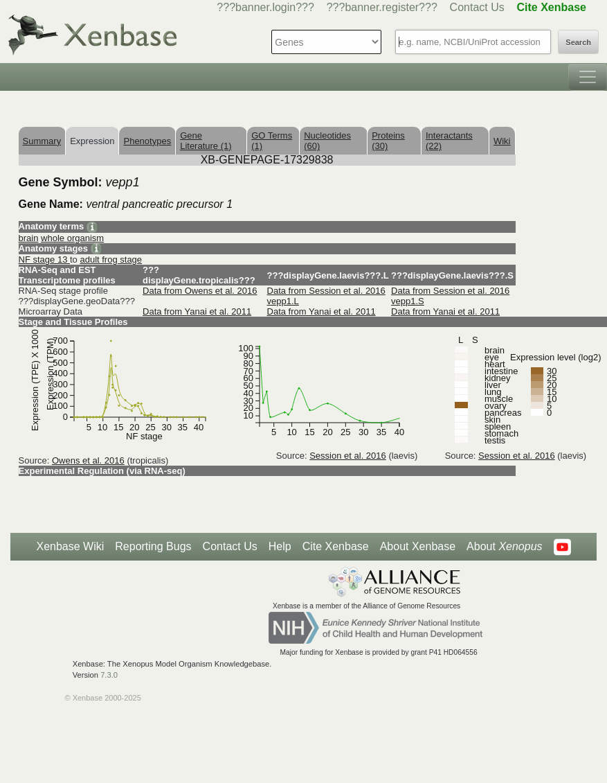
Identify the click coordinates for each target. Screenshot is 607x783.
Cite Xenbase (335, 546)
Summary (42, 141)
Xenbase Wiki (70, 546)
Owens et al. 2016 (88, 460)
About (504, 546)
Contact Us (477, 7)
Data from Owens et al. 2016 (200, 290)
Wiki (502, 141)
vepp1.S (407, 301)
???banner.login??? (265, 7)
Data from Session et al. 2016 (326, 290)
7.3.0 (109, 675)
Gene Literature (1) (205, 140)
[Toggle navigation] (587, 77)
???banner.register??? (382, 7)
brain (29, 238)
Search (578, 42)
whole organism (72, 238)
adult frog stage (111, 259)
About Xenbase (417, 546)
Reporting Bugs (153, 546)
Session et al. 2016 (347, 455)
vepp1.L (283, 301)
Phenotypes (147, 141)
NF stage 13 (44, 259)
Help (280, 546)
